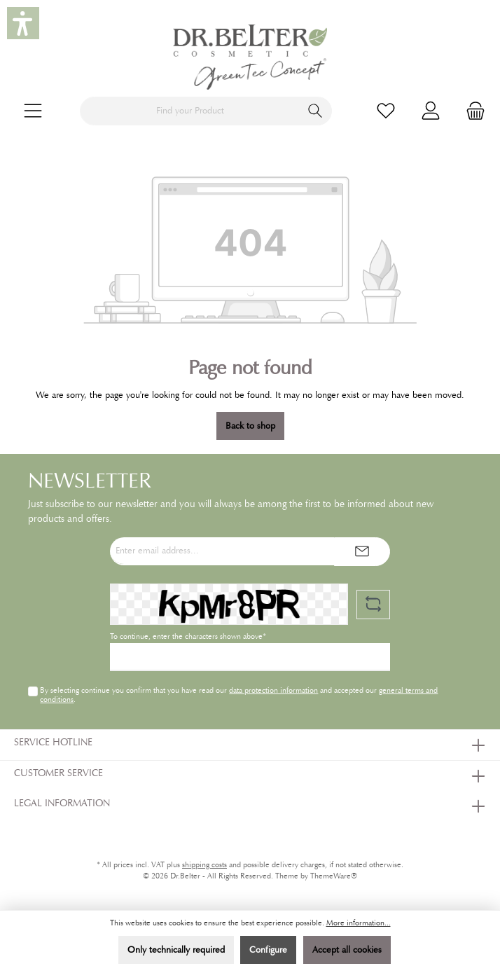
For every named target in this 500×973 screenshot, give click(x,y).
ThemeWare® (333, 876)
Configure (268, 949)
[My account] (431, 111)
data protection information (273, 690)
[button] (23, 23)
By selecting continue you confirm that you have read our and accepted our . (239, 694)
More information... (358, 922)
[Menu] (33, 111)
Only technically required (176, 949)
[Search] (315, 111)
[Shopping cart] (471, 111)
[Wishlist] (386, 111)
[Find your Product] (190, 111)
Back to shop (250, 426)
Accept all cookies (347, 949)
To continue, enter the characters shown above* (188, 636)
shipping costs (204, 864)
